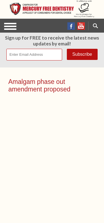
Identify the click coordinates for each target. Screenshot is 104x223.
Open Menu (10, 26)
